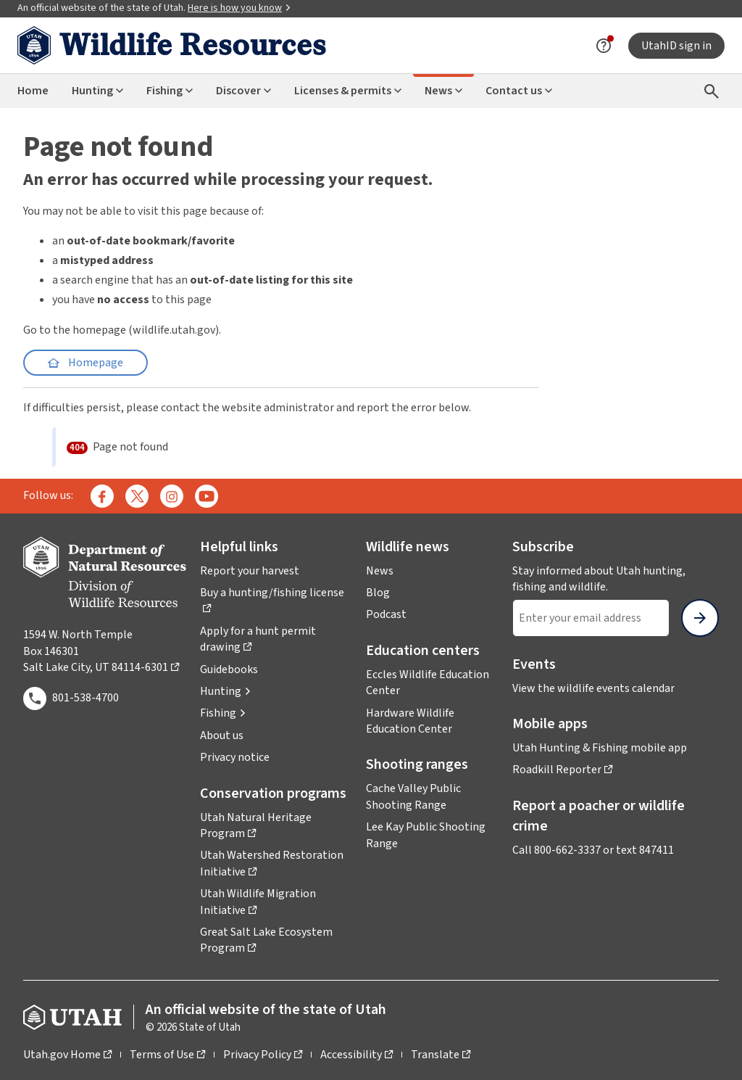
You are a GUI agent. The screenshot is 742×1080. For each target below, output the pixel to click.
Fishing (169, 91)
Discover (243, 91)
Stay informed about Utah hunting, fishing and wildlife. (615, 579)
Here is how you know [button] (239, 8)
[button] (225, 691)
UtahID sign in (676, 46)
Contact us (518, 91)
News (443, 91)
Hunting (97, 91)
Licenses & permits (347, 91)
